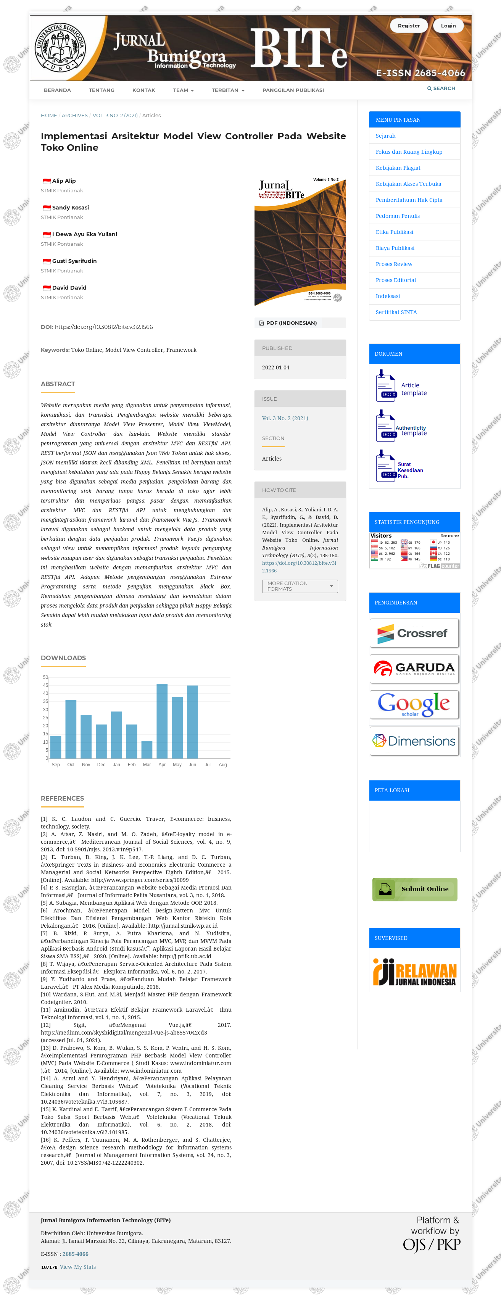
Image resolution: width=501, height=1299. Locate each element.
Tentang (101, 90)
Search (441, 88)
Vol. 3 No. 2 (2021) (115, 115)
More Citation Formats (287, 586)
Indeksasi (388, 296)
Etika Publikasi (394, 231)
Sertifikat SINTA (396, 312)
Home (49, 115)
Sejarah (386, 135)
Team (181, 90)
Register (409, 26)
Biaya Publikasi (395, 247)
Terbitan (226, 90)
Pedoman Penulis (398, 215)
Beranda (57, 90)
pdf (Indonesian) (291, 323)
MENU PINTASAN (398, 119)
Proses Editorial (396, 280)
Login (448, 26)
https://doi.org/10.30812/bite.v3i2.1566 (104, 327)
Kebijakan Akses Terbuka (408, 183)
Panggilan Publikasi (293, 90)
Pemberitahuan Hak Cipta (409, 199)
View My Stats (78, 1266)
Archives (75, 115)
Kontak (143, 90)
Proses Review (394, 264)
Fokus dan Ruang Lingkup (409, 151)
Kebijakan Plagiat (398, 167)
